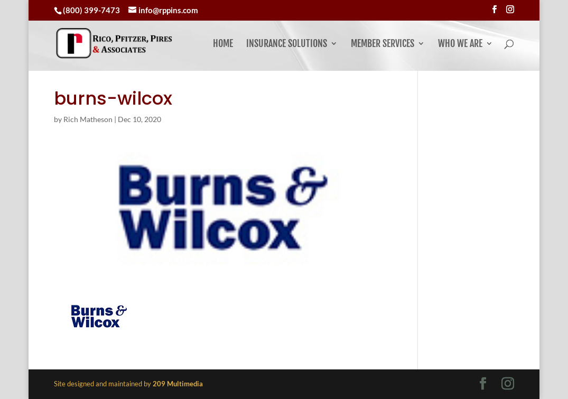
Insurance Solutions (286, 44)
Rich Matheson (88, 119)
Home (223, 44)
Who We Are (460, 44)
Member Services (382, 44)
